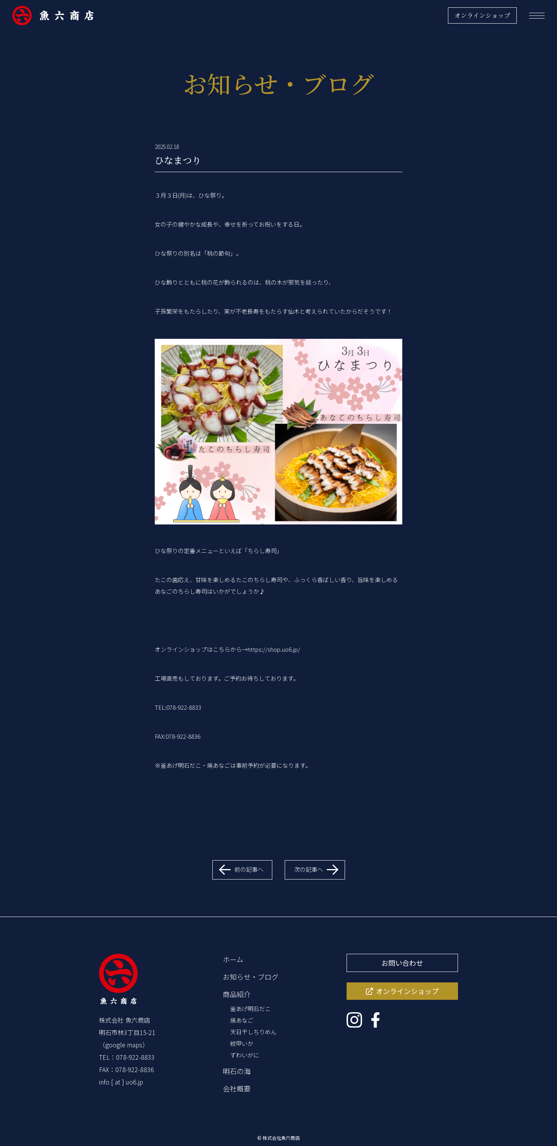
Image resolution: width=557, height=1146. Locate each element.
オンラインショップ (482, 15)
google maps (123, 1044)
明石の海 (237, 1071)
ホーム (233, 959)
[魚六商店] (53, 16)
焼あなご (241, 1020)
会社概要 (237, 1088)
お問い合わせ (402, 963)
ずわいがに (244, 1055)
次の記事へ (308, 869)
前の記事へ (248, 869)
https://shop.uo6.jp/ (274, 649)
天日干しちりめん (253, 1032)
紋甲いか (241, 1043)
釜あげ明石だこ (250, 1008)
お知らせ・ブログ (250, 977)
